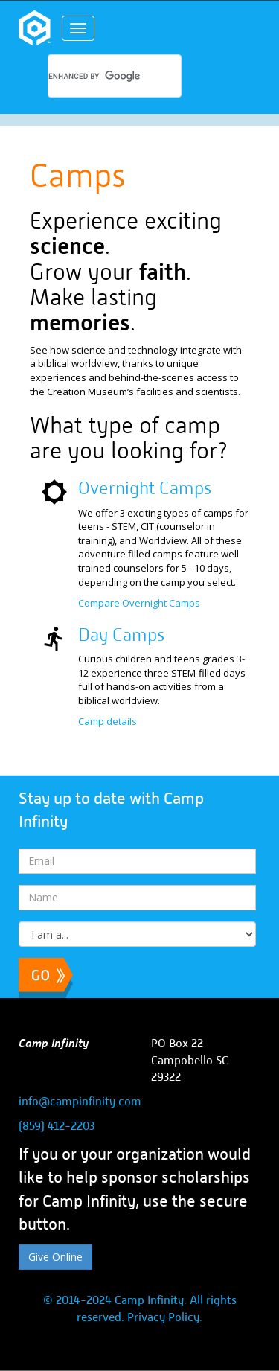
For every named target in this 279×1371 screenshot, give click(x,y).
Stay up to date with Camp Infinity (111, 809)
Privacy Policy (163, 1317)
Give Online (55, 1257)
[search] (95, 76)
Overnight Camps (144, 488)
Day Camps (121, 634)
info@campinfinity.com (80, 1101)
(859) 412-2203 (56, 1126)
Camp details (107, 721)
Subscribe (46, 978)
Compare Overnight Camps (139, 603)
